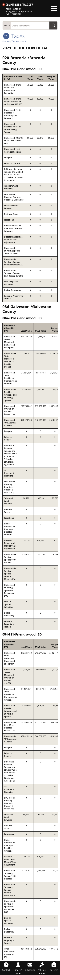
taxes (14, 36)
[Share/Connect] (18, 968)
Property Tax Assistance (14, 41)
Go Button (54, 25)
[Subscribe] (30, 966)
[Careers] (54, 966)
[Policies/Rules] (42, 968)
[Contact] (6, 966)
